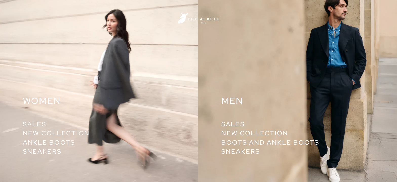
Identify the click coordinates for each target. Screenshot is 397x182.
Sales (34, 124)
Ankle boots (49, 142)
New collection (56, 133)
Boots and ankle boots (270, 142)
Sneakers (42, 151)
